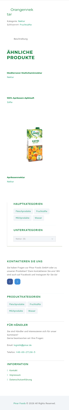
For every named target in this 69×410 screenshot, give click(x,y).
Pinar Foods (19, 403)
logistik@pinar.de (22, 345)
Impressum (15, 374)
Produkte (28, 12)
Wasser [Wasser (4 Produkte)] (38, 217)
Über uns (39, 19)
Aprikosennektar (16, 177)
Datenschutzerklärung (20, 379)
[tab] (21, 38)
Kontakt (15, 26)
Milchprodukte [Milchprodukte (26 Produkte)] (22, 217)
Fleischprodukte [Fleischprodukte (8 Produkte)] (23, 211)
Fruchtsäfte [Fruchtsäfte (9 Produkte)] (41, 211)
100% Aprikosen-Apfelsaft (20, 98)
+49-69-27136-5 (25, 352)
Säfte (10, 102)
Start (13, 12)
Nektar (10, 77)
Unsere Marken (19, 19)
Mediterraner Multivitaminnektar (24, 73)
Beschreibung (21, 38)
